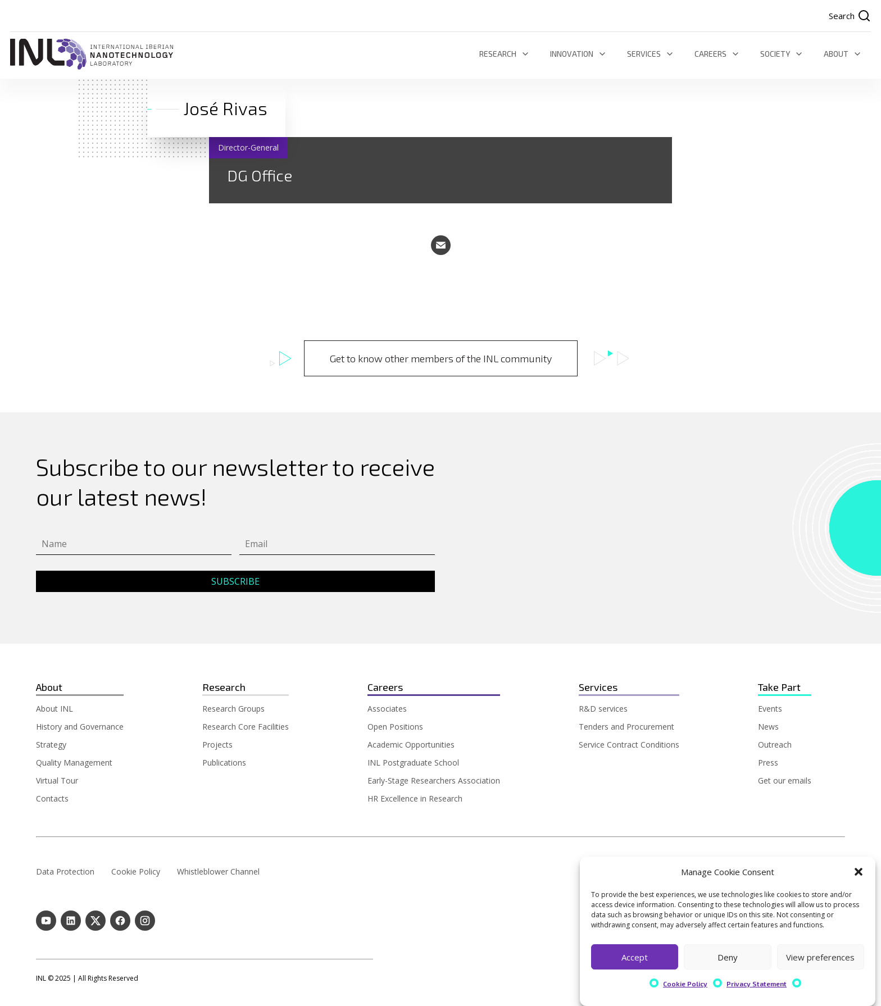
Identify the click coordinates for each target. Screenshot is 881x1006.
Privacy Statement (756, 983)
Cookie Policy (685, 983)
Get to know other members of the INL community (441, 358)
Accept (634, 957)
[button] (858, 871)
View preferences (820, 957)
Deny (727, 957)
